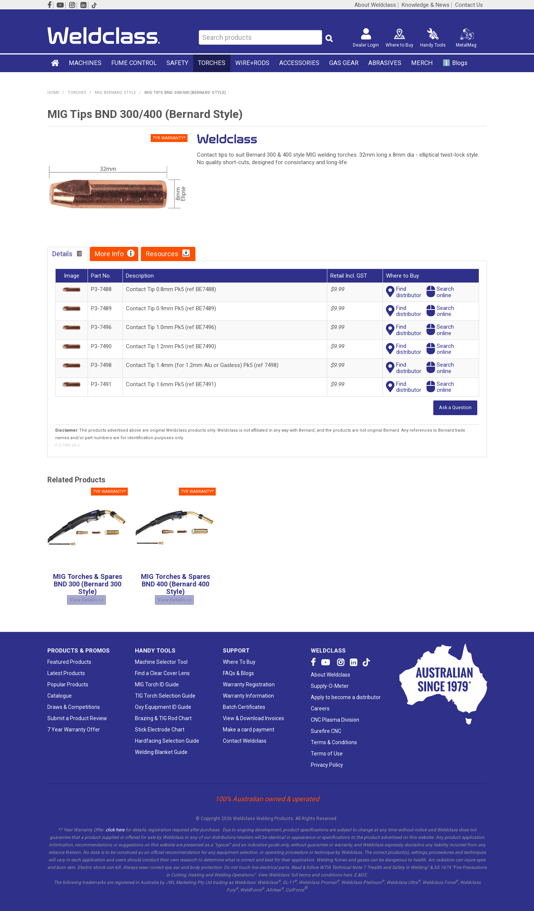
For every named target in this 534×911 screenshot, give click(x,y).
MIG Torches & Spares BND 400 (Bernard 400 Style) (175, 583)
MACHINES (85, 62)
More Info (109, 254)
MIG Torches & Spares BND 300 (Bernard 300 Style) (87, 583)
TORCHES (211, 62)
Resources (162, 254)
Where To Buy (239, 656)
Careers (320, 703)
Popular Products (67, 679)
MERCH (422, 62)
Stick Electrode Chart (160, 724)
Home (55, 62)
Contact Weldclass (244, 735)
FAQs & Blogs (238, 668)
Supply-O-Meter (330, 680)
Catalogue (59, 690)
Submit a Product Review (77, 713)
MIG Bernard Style (115, 92)
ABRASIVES (384, 62)
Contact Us (469, 5)
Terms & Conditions (334, 737)
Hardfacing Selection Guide (167, 735)
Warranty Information (248, 690)
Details (62, 254)
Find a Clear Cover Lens (162, 668)
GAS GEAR (344, 62)
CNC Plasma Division (335, 714)
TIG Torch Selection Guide (165, 690)
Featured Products (69, 656)
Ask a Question (455, 407)
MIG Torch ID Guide (157, 679)
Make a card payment (248, 724)
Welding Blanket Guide (161, 746)
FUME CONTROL (134, 62)
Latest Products (66, 668)
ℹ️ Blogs (455, 62)
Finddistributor (408, 292)
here (347, 869)
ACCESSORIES (299, 62)
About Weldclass (375, 5)
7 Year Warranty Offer (73, 724)
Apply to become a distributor (346, 692)
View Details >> (87, 597)
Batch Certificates (244, 701)
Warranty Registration (249, 679)
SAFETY (177, 62)
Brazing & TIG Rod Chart (163, 713)
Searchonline (445, 292)
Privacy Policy (327, 759)
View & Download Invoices (253, 713)
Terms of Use (327, 748)
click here (115, 824)
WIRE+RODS (252, 62)
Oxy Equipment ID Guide (163, 701)
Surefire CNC (326, 725)
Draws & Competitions (73, 701)
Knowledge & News (425, 5)
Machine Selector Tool (161, 656)
